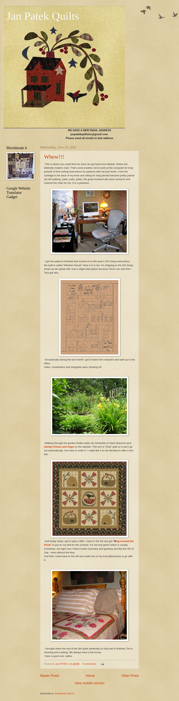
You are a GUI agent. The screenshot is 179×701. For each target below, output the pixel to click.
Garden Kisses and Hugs (59, 446)
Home (90, 676)
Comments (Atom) (64, 693)
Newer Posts (49, 676)
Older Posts (130, 676)
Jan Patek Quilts (43, 16)
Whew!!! (54, 157)
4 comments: (89, 663)
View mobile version (89, 683)
